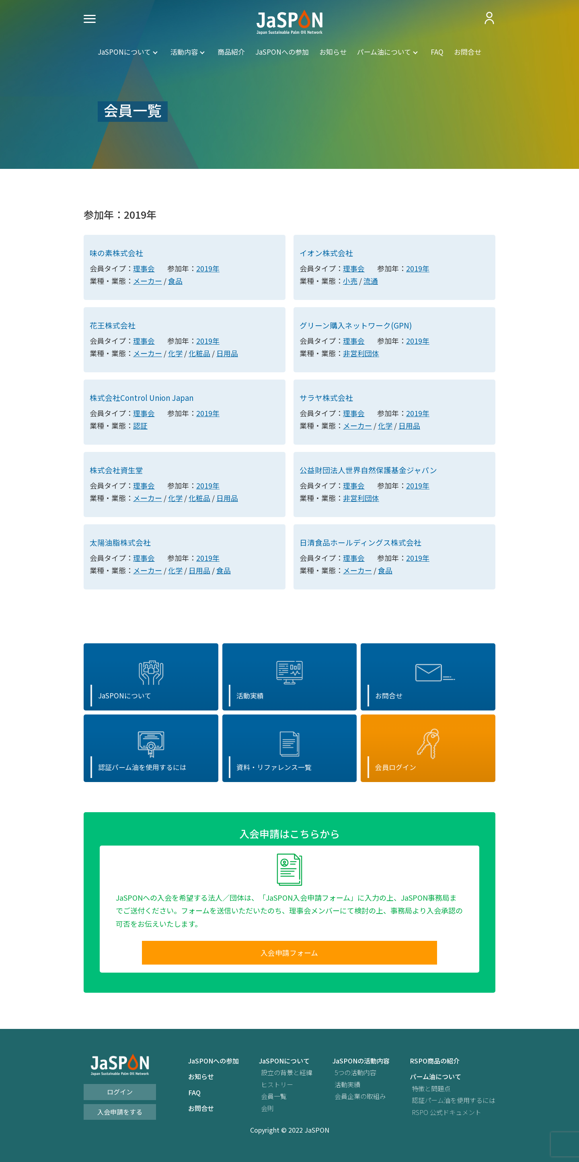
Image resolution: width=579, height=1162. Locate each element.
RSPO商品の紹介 (435, 1065)
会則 (267, 1112)
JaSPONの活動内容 (361, 1065)
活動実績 (347, 1088)
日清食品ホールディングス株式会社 (360, 544)
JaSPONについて (124, 51)
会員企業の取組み (360, 1101)
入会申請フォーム (289, 956)
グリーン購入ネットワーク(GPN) (356, 325)
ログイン (120, 1096)
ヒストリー (277, 1088)
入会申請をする (119, 1116)
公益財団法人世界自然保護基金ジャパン (368, 471)
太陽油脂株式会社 (120, 544)
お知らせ (333, 51)
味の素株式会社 (116, 253)
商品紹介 (231, 51)
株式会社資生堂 (116, 471)
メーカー (147, 281)
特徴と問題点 (431, 1092)
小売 (350, 281)
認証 (140, 426)
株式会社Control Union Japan (143, 398)
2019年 (208, 268)
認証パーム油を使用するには (453, 1105)
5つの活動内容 (355, 1077)
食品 (175, 281)
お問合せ (467, 51)
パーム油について (384, 51)
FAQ (437, 51)
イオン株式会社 (326, 253)
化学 (175, 354)
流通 (370, 281)
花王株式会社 (113, 325)
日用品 (227, 354)
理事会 (144, 268)
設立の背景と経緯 (286, 1077)
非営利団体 (361, 354)
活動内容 (184, 51)
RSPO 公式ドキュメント (446, 1116)
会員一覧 (274, 1101)
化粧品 (199, 354)
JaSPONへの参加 (282, 51)
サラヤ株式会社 (326, 398)
